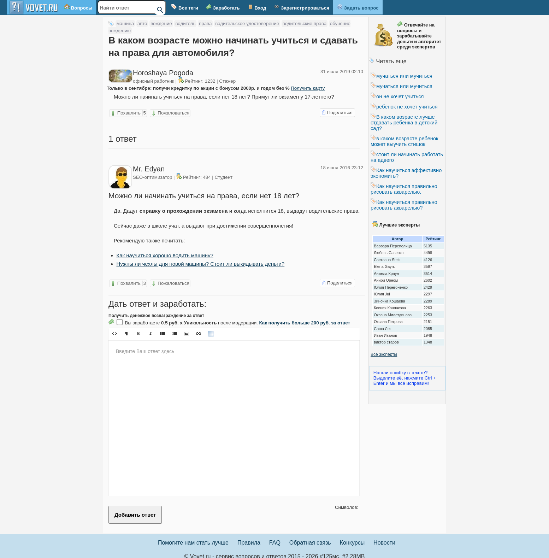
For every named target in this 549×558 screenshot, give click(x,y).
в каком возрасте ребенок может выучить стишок (404, 141)
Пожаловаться (170, 113)
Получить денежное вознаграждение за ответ (156, 310)
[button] (114, 328)
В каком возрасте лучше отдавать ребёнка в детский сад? (404, 122)
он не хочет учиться (397, 96)
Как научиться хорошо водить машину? (165, 250)
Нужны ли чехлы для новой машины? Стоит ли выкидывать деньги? (201, 258)
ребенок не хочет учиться (404, 107)
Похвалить (128, 113)
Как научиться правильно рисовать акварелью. (404, 189)
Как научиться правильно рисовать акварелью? (404, 205)
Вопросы (78, 7)
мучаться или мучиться (401, 76)
